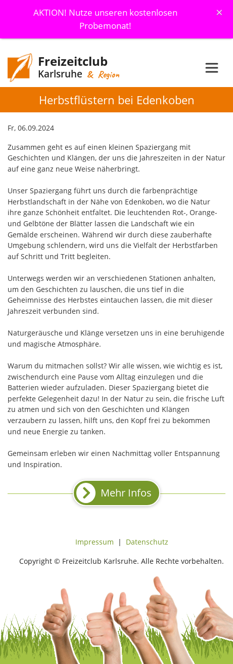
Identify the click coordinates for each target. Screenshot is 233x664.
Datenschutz (147, 542)
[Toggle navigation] (211, 67)
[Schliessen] (219, 12)
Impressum (94, 542)
